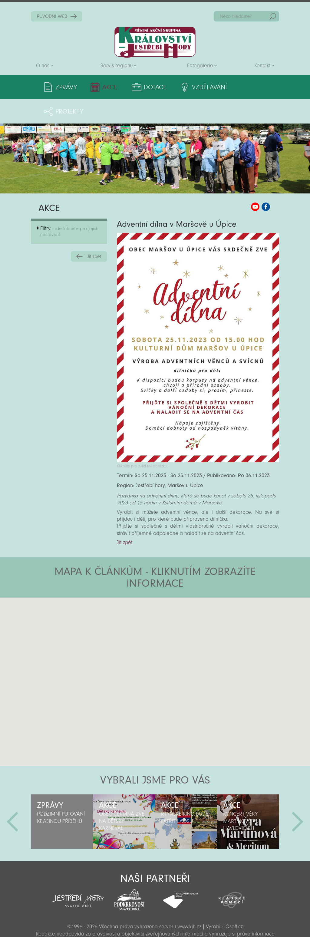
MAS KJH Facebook (266, 182)
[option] (62, 797)
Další (297, 797)
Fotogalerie (200, 65)
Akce (106, 87)
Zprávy (66, 87)
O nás (42, 65)
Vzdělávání (199, 87)
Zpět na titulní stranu (155, 42)
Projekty (251, 87)
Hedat (272, 16)
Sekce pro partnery (154, 923)
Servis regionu (117, 65)
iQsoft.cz (233, 902)
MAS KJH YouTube (255, 182)
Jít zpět (94, 232)
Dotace (148, 87)
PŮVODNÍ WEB (52, 16)
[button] (172, 610)
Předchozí (12, 797)
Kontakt (262, 65)
